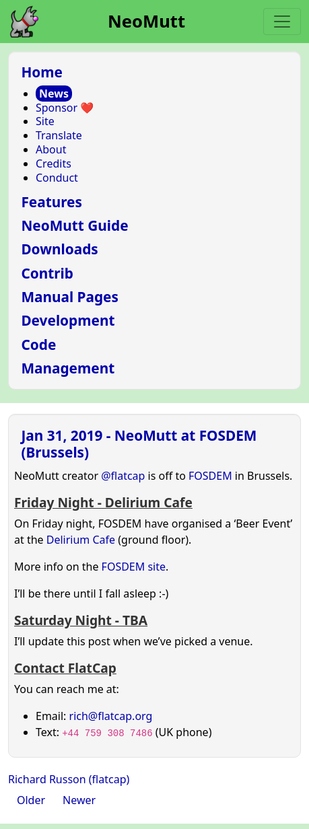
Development (67, 320)
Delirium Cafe (80, 539)
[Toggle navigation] (282, 21)
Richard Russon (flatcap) (68, 779)
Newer (79, 800)
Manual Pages (69, 296)
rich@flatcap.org (111, 716)
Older (31, 800)
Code (38, 344)
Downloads (59, 249)
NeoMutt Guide (74, 225)
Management (67, 368)
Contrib (47, 273)
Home (42, 72)
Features (51, 201)
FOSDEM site (134, 566)
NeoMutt (146, 21)
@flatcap (123, 475)
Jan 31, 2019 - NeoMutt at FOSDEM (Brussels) (138, 444)
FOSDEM (210, 475)
